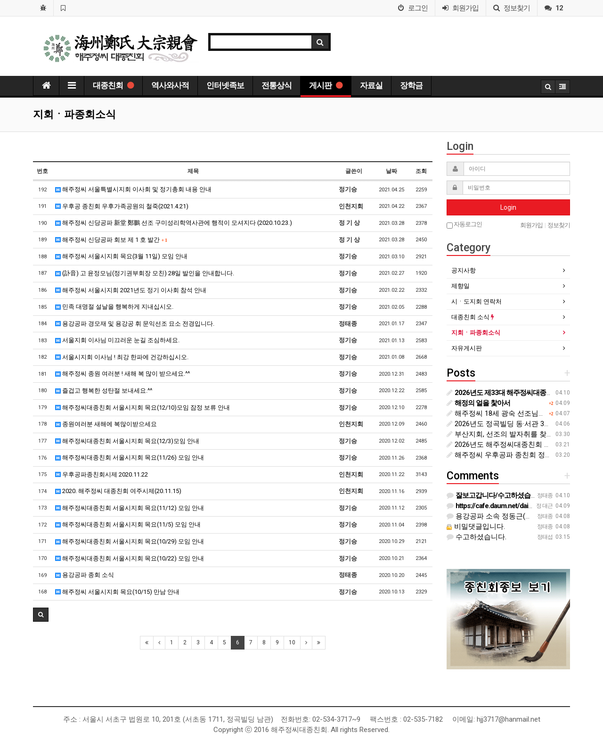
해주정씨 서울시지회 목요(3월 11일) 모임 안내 (121, 256)
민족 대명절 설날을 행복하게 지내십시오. (114, 306)
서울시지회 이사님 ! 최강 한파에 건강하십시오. (121, 357)
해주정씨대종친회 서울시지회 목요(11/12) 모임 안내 (129, 507)
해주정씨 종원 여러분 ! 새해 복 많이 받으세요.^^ (122, 373)
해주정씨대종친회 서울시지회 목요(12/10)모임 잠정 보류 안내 (142, 407)
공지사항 (463, 270)
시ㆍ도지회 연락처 (476, 301)
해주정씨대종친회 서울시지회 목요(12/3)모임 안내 (127, 440)
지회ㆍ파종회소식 (475, 332)
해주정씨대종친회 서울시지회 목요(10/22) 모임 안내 (129, 558)
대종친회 (113, 85)
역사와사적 (170, 85)
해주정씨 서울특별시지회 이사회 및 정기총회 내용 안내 (133, 189)
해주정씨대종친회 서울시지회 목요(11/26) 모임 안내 (129, 457)
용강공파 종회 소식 (84, 574)
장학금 (411, 85)
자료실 (371, 85)
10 (292, 642)
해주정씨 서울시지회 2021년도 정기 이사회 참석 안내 (130, 290)
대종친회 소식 (472, 317)
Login (508, 207)
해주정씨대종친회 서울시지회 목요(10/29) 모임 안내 (129, 541)
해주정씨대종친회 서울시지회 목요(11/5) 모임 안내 (128, 524)
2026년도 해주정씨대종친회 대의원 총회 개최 (522, 444)
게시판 (325, 85)
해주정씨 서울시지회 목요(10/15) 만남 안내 (117, 591)
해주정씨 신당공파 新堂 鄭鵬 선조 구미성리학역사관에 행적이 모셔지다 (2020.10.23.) (173, 222)
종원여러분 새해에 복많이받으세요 (106, 424)
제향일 (460, 285)
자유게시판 (466, 348)
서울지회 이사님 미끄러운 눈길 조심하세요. (117, 340)
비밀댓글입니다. (476, 526)
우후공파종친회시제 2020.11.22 (101, 474)
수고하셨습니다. (476, 537)
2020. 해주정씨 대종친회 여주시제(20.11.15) (118, 490)
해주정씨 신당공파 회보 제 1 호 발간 (111, 239)
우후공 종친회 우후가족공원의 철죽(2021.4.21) (121, 206)
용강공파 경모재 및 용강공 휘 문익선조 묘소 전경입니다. (134, 323)
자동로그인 (464, 225)
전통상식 (276, 85)
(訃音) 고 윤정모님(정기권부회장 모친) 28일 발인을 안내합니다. (144, 273)
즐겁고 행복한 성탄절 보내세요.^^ (103, 390)
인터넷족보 (225, 85)
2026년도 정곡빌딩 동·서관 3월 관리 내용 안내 (523, 424)
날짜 (391, 171)
